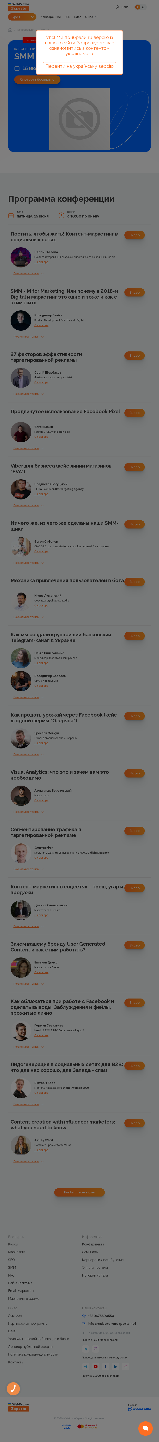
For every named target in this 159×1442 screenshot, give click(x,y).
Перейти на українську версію (79, 66)
